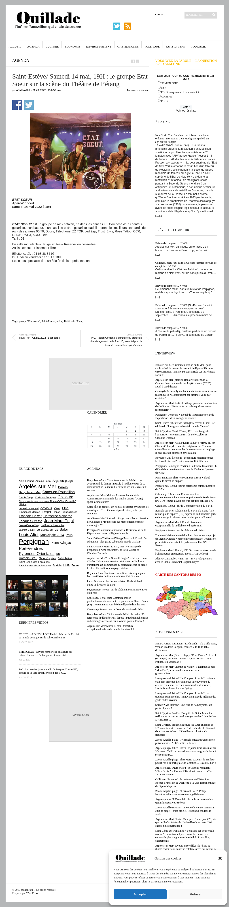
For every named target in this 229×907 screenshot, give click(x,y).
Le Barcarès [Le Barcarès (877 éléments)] (44, 529)
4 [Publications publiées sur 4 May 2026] (91, 434)
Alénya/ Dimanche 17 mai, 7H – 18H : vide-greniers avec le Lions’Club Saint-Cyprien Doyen (183, 560)
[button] (220, 858)
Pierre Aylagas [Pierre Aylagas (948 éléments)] (61, 543)
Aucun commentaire (138, 90)
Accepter (140, 894)
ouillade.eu (27, 889)
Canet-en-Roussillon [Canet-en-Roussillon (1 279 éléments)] (58, 492)
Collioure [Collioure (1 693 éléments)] (65, 497)
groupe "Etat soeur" (29, 321)
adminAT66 (23, 90)
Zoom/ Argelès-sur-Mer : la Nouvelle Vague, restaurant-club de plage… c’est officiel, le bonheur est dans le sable (185, 811)
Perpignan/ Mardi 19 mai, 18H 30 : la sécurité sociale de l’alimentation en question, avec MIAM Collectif (185, 552)
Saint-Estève (48, 321)
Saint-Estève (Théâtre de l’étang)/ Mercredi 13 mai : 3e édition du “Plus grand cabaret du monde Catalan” (185, 424)
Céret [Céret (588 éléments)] (57, 508)
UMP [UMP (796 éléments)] (66, 565)
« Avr (116, 449)
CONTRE (166, 96)
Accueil (15, 46)
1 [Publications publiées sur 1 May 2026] (126, 431)
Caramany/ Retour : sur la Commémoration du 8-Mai (184, 505)
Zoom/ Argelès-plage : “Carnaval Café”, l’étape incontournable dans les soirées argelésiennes (181, 792)
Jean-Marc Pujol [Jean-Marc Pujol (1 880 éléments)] (59, 520)
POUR (164, 101)
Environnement (98, 46)
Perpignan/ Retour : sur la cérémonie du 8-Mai (180, 530)
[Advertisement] (80, 275)
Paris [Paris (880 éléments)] (69, 535)
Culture (52, 46)
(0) (162, 216)
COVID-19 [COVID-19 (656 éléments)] (46, 508)
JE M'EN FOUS (170, 83)
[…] (157, 215)
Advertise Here (80, 383)
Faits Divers (175, 46)
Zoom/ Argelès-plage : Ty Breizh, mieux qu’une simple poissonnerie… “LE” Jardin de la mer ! (185, 741)
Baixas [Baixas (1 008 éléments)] (63, 487)
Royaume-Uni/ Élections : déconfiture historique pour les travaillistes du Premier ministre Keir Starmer (184, 459)
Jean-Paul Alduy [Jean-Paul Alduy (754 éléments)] (29, 525)
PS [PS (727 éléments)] (46, 549)
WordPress (32, 893)
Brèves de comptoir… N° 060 (171, 243)
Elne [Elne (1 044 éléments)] (65, 508)
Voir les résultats (186, 110)
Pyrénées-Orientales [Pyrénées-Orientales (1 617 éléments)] (37, 553)
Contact (161, 14)
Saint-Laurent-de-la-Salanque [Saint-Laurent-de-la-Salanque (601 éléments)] (35, 565)
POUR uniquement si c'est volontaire (181, 92)
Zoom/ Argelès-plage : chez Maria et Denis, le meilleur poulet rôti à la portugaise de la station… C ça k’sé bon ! (185, 761)
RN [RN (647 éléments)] (58, 554)
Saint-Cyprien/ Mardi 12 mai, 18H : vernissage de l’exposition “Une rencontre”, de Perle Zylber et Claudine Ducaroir (182, 434)
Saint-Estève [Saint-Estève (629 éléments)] (65, 558)
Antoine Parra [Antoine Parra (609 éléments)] (43, 481)
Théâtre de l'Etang (73, 321)
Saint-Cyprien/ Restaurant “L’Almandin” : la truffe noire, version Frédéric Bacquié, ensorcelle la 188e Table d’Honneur (186, 647)
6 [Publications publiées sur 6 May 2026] (109, 434)
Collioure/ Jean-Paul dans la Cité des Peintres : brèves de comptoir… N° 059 (186, 264)
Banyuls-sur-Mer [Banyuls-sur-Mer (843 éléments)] (30, 492)
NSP (163, 87)
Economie (72, 46)
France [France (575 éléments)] (56, 512)
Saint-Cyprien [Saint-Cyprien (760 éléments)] (47, 558)
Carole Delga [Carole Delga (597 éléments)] (26, 497)
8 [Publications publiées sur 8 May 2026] (126, 434)
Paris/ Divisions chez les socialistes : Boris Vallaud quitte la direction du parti (182, 479)
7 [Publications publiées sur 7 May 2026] (117, 434)
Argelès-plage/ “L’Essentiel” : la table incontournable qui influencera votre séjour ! (184, 801)
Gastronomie (128, 46)
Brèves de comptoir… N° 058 (171, 285)
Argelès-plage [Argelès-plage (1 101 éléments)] (63, 480)
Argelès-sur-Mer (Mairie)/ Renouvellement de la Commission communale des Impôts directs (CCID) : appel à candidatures (184, 383)
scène (59, 321)
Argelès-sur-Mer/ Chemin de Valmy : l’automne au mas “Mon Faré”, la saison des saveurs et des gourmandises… (185, 670)
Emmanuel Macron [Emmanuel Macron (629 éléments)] (29, 512)
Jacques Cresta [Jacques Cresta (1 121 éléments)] (30, 521)
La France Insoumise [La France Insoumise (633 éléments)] (52, 525)
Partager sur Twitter (29, 105)
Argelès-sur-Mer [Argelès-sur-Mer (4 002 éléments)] (37, 486)
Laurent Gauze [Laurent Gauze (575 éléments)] (27, 529)
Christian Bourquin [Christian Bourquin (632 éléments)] (45, 497)
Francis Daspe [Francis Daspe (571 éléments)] (69, 512)
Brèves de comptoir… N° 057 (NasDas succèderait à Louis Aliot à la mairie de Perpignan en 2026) (183, 307)
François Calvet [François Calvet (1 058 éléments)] (30, 516)
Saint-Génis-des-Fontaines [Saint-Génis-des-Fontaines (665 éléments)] (34, 562)
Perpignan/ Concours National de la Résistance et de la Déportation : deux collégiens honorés (184, 416)
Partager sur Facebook (17, 105)
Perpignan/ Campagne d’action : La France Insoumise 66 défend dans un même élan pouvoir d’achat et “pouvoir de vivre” (186, 469)
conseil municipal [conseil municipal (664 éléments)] (29, 508)
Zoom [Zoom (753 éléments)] (75, 565)
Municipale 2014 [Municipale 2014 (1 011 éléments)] (52, 535)
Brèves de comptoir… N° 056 (171, 327)
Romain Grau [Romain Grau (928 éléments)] (28, 558)
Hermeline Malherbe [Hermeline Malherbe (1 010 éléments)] (57, 516)
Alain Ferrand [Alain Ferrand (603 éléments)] (26, 481)
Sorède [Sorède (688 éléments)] (57, 565)
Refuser (196, 894)
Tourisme (198, 46)
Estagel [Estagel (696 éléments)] (46, 512)
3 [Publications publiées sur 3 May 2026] (144, 431)
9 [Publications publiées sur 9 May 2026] (135, 434)
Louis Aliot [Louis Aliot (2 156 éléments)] (29, 534)
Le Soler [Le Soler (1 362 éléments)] (61, 529)
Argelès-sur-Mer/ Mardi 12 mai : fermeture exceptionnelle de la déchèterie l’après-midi (178, 524)
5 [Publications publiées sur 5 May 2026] (100, 434)
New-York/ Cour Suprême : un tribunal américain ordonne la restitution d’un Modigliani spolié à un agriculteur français (182, 138)
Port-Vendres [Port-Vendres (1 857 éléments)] (31, 548)
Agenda (33, 46)
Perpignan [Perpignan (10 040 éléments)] (34, 541)
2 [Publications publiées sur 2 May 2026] (135, 431)
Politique (152, 46)
